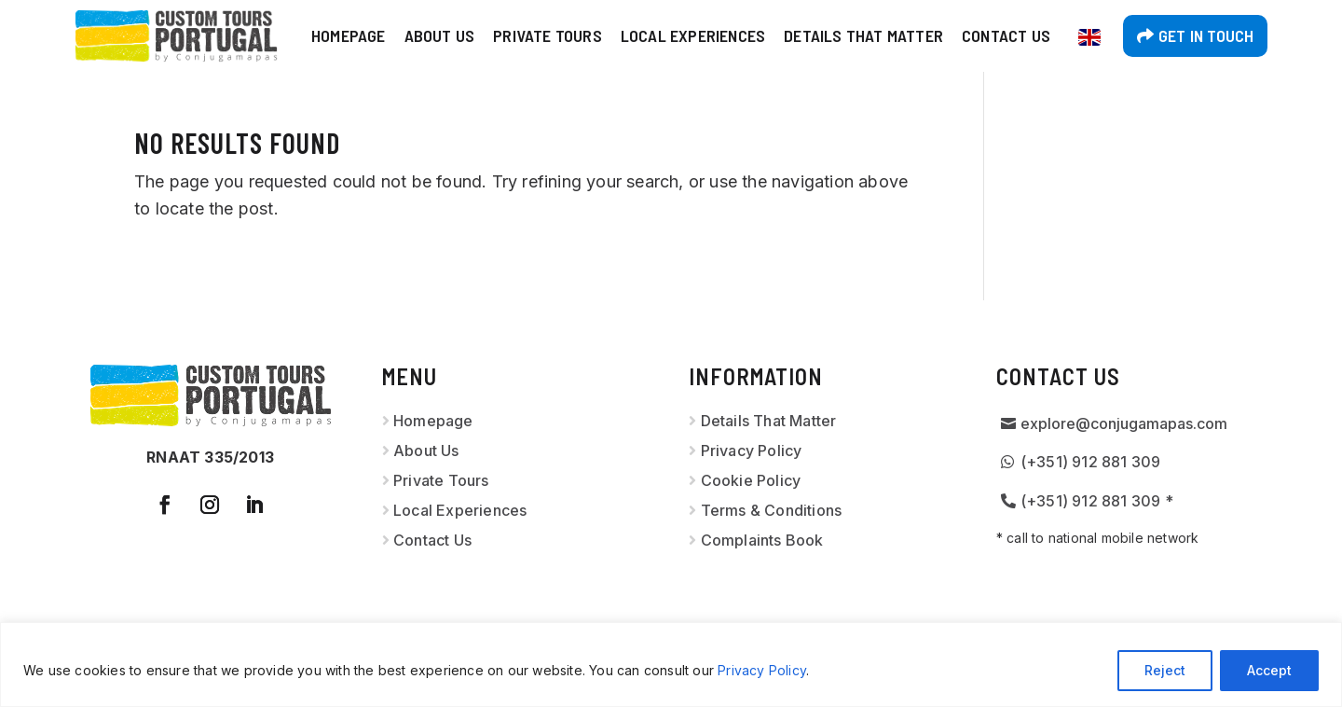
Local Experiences (693, 35)
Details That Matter (863, 35)
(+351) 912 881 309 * (1096, 501)
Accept (1269, 670)
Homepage (348, 35)
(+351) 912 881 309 (1090, 461)
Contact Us (1006, 35)
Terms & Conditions (771, 510)
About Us (439, 35)
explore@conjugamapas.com (1123, 423)
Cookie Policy (751, 480)
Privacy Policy (762, 670)
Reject (1164, 670)
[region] (671, 664)
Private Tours (547, 35)
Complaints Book (762, 540)
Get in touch (1205, 35)
